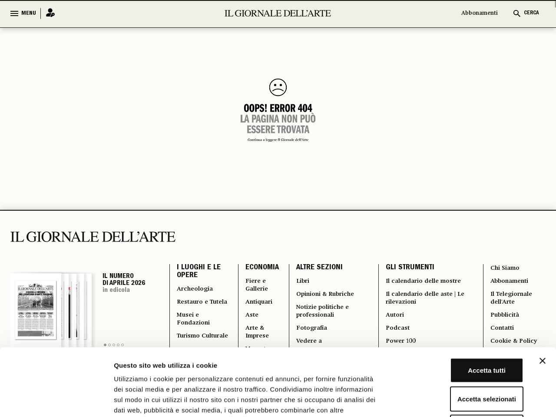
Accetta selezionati (461, 331)
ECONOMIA (259, 269)
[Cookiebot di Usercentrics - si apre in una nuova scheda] (56, 400)
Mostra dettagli (457, 400)
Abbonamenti (479, 13)
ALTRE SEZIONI (317, 269)
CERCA (531, 13)
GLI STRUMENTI (409, 269)
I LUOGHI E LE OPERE (199, 273)
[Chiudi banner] (542, 294)
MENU (28, 13)
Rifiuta (461, 360)
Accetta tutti (461, 303)
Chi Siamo (505, 268)
